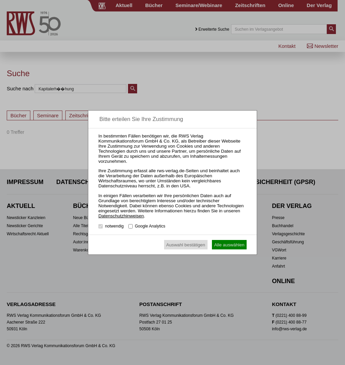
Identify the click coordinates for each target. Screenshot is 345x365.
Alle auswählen (229, 244)
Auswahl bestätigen (185, 244)
